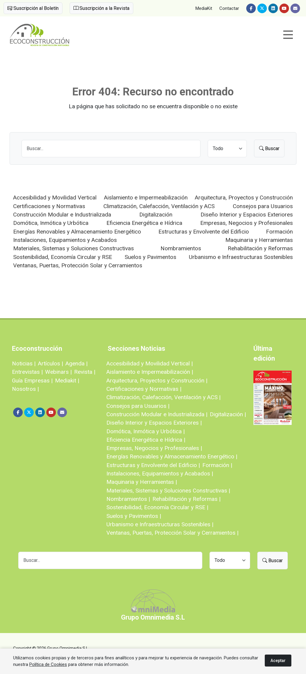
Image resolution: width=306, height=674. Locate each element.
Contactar (229, 8)
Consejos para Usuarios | (137, 405)
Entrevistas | (27, 371)
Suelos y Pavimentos (150, 257)
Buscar (269, 148)
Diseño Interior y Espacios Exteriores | (154, 422)
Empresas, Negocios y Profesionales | (154, 448)
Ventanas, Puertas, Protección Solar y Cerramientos (77, 265)
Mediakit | (67, 380)
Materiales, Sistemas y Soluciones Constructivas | (168, 490)
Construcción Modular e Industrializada (62, 214)
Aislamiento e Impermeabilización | (149, 371)
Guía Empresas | (32, 380)
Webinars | (58, 371)
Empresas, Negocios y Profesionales (246, 222)
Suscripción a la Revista (101, 8)
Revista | (84, 371)
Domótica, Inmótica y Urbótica (50, 222)
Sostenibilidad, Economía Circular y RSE (62, 257)
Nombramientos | (128, 498)
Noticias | (24, 363)
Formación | (217, 465)
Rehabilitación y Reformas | (186, 498)
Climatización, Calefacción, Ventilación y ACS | (163, 397)
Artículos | (50, 363)
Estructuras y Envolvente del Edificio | (153, 465)
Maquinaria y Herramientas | (141, 481)
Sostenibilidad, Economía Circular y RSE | (157, 507)
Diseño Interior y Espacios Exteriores (247, 214)
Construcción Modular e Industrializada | (156, 414)
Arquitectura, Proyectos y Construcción (244, 197)
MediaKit (203, 8)
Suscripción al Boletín (33, 8)
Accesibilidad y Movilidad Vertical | (149, 363)
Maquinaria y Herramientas (259, 240)
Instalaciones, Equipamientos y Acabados (65, 240)
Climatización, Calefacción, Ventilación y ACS (159, 206)
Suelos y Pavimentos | (133, 516)
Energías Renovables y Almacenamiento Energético (77, 231)
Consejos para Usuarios (263, 206)
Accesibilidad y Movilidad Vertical (55, 197)
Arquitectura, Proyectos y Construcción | (156, 380)
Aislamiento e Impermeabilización (146, 197)
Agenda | (76, 363)
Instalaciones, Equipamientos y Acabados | (159, 473)
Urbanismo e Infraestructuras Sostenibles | (159, 524)
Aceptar (278, 660)
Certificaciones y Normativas (49, 206)
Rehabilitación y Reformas (260, 248)
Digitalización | (228, 414)
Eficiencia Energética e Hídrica (144, 222)
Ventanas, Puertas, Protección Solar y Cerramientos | (172, 532)
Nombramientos (180, 248)
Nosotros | (25, 388)
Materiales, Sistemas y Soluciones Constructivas (73, 248)
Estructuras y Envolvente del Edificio (203, 231)
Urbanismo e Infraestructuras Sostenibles (241, 257)
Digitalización (155, 214)
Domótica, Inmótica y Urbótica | (145, 431)
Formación (279, 231)
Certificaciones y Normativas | (143, 388)
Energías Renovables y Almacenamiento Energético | (171, 456)
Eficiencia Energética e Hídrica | (145, 439)
